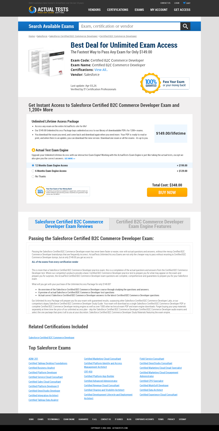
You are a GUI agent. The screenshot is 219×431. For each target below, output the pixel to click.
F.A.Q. (94, 419)
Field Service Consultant (152, 359)
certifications (117, 9)
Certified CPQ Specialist (151, 381)
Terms (161, 419)
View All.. (101, 70)
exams (139, 9)
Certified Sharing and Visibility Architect (104, 390)
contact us (165, 3)
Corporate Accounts (144, 419)
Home (32, 36)
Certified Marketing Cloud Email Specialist (161, 368)
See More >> (70, 158)
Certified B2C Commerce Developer (118, 36)
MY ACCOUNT (159, 9)
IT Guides (119, 419)
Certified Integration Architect (43, 395)
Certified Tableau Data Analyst (43, 400)
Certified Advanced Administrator (100, 381)
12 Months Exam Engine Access (51, 165)
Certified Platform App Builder (99, 376)
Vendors (94, 9)
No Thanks (40, 176)
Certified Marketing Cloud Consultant (102, 359)
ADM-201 (33, 359)
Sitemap (182, 419)
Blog (129, 419)
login (176, 3)
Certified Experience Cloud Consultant (158, 394)
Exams (41, 419)
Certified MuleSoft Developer (154, 385)
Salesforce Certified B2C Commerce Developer (73, 36)
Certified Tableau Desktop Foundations (48, 363)
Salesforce (42, 36)
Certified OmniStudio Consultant (156, 363)
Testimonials (54, 419)
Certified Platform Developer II (44, 386)
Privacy (171, 419)
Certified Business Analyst (42, 368)
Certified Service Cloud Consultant (46, 377)
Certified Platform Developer (43, 372)
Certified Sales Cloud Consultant (45, 381)
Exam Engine (69, 419)
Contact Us (106, 419)
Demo (31, 419)
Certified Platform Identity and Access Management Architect (103, 365)
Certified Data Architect (151, 390)
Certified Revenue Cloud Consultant (101, 385)
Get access (182, 9)
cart (186, 3)
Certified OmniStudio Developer (44, 391)
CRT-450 (88, 371)
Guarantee (83, 419)
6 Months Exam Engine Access (50, 171)
